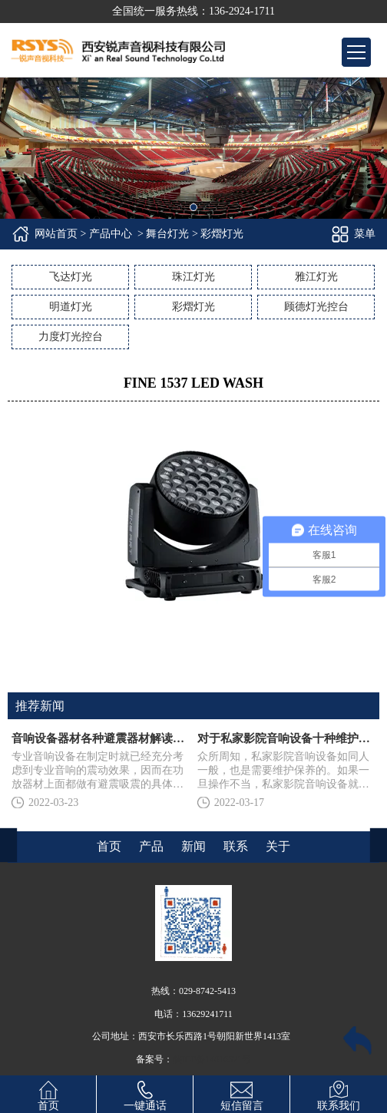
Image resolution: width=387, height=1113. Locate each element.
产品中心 (110, 233)
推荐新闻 (39, 705)
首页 (48, 1093)
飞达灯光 (70, 276)
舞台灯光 (167, 233)
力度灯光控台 (70, 336)
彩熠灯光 (193, 306)
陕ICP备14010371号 (212, 1059)
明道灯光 (70, 306)
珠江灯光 (193, 276)
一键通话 (145, 1093)
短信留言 (241, 1093)
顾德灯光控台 (316, 306)
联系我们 (338, 1093)
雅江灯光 (316, 276)
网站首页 (56, 233)
